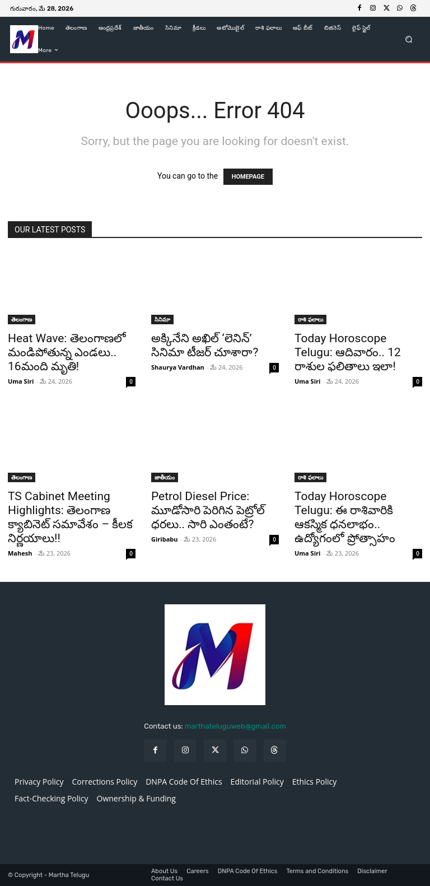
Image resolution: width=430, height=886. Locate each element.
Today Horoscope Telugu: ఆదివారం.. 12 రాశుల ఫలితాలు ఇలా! (348, 352)
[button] (409, 39)
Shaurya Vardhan (177, 367)
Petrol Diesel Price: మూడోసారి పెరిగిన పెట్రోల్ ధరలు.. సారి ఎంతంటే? (208, 510)
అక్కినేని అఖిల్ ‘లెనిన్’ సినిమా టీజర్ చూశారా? (204, 345)
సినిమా (162, 319)
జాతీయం (165, 477)
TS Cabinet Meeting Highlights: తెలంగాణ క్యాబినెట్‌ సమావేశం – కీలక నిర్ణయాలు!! (70, 517)
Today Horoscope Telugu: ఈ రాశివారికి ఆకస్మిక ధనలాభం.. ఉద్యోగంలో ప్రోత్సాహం (345, 517)
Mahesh (20, 553)
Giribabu (164, 539)
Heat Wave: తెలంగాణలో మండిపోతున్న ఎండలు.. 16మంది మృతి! (67, 352)
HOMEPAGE (248, 176)
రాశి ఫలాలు (310, 319)
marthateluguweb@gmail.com (235, 726)
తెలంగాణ (21, 319)
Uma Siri (21, 381)
